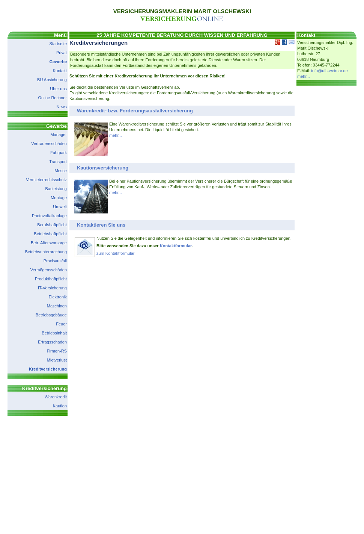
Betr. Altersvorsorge (49, 243)
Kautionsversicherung (102, 168)
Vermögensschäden (48, 270)
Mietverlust (57, 360)
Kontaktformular (176, 246)
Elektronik (58, 297)
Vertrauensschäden (49, 143)
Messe (61, 170)
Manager (59, 134)
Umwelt (60, 206)
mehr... (115, 135)
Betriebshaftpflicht (50, 233)
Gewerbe (58, 61)
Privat (61, 52)
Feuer (61, 324)
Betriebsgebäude (51, 315)
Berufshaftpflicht (52, 224)
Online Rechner (52, 97)
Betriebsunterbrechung (46, 252)
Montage (59, 197)
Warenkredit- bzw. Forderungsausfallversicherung (135, 110)
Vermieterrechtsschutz (46, 179)
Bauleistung (56, 188)
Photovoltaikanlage (49, 215)
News (61, 106)
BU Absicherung (52, 79)
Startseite (58, 43)
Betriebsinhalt (54, 333)
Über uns (58, 88)
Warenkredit (56, 397)
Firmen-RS (57, 351)
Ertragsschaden (52, 342)
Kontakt (60, 70)
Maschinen (57, 306)
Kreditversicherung (48, 369)
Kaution (60, 406)
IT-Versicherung (52, 288)
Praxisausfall (55, 261)
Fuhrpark (58, 152)
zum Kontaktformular (115, 253)
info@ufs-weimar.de (329, 70)
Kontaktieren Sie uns (101, 225)
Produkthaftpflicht (51, 279)
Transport (58, 161)
